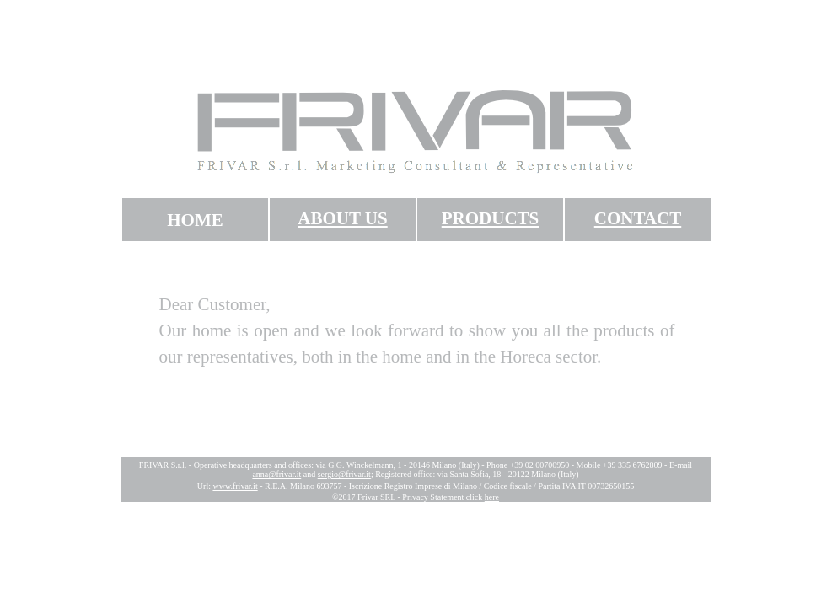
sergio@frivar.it (344, 474)
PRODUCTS (490, 218)
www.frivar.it (234, 486)
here (492, 497)
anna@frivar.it (276, 474)
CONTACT (637, 218)
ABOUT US (342, 218)
